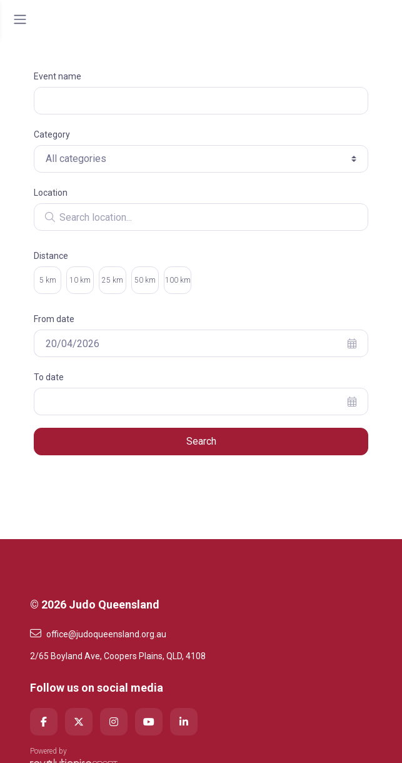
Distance (51, 256)
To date (49, 377)
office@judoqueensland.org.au (98, 633)
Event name (57, 76)
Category (52, 134)
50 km (145, 280)
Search (201, 441)
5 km (47, 280)
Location (51, 193)
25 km (112, 280)
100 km (178, 280)
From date (54, 319)
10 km (80, 280)
